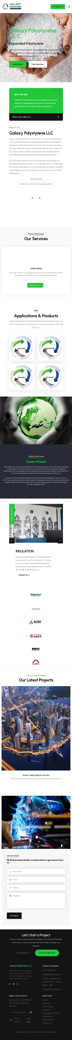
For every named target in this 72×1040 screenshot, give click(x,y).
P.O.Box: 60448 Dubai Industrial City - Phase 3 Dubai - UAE (52, 981)
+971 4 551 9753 (47, 953)
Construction (47, 1006)
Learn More (18, 64)
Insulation (46, 1010)
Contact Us (47, 1023)
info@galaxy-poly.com (51, 974)
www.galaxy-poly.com (51, 989)
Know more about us (36, 117)
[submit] (30, 1012)
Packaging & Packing (51, 1013)
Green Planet (48, 1020)
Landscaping (36, 268)
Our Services (37, 64)
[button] (67, 47)
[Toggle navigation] (69, 6)
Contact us (23, 953)
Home (44, 1000)
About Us (46, 1003)
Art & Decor (47, 1016)
